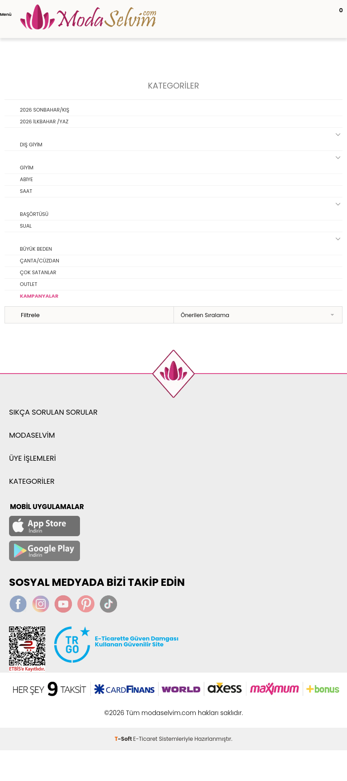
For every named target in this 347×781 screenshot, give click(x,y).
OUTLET (28, 284)
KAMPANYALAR (39, 295)
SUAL (26, 225)
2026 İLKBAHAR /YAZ (44, 121)
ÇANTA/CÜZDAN (39, 260)
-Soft (124, 739)
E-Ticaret (145, 739)
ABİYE (26, 179)
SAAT (26, 191)
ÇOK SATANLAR (38, 272)
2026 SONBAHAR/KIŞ (44, 109)
